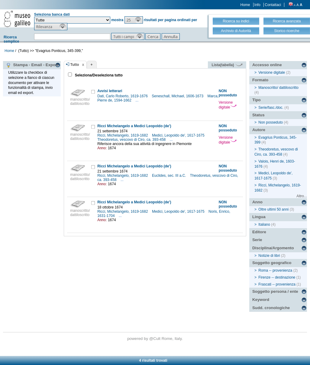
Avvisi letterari (109, 91)
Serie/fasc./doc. (270, 107)
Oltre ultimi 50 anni (273, 209)
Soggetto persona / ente (275, 291)
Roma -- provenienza (275, 270)
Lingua (259, 217)
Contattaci (273, 5)
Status (258, 115)
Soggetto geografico (272, 262)
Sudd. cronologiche (271, 307)
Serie (257, 239)
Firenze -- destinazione (276, 277)
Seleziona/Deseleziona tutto (98, 75)
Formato (260, 80)
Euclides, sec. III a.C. (169, 175)
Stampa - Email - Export (32, 65)
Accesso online (267, 65)
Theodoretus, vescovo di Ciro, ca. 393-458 (131, 139)
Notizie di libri (269, 256)
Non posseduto (270, 122)
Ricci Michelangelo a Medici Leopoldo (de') (134, 126)
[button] (133, 20)
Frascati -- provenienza (276, 284)
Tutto (74, 65)
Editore (259, 232)
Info (257, 5)
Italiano (264, 224)
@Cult (155, 338)
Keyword (260, 299)
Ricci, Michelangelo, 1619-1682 (123, 135)
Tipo (256, 100)
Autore (258, 130)
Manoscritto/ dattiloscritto (278, 88)
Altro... (301, 196)
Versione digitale (228, 104)
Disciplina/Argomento (273, 248)
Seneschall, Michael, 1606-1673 (178, 96)
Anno (257, 202)
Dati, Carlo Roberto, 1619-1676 (123, 96)
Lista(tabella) (227, 65)
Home (245, 5)
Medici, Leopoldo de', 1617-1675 (178, 135)
